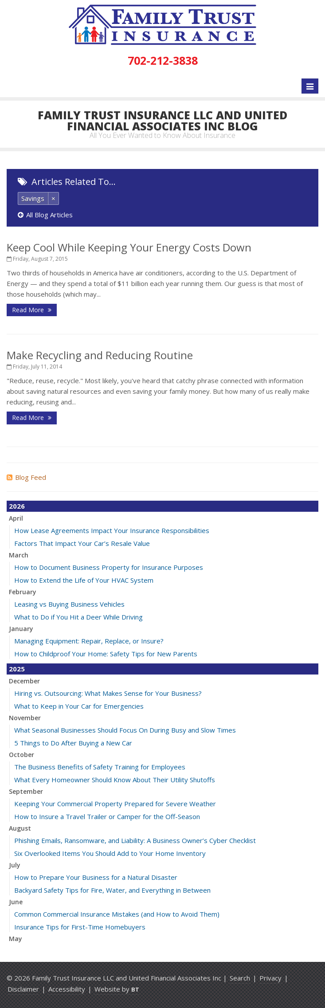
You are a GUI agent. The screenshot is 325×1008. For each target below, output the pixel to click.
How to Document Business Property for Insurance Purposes (108, 567)
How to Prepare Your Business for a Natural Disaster (95, 877)
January (21, 628)
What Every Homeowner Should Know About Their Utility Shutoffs (114, 779)
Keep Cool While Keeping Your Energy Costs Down (129, 247)
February (22, 592)
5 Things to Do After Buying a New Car (73, 742)
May (15, 938)
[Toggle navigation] (310, 86)
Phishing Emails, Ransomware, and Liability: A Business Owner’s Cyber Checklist (135, 840)
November (25, 718)
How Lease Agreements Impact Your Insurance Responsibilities (111, 530)
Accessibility (66, 988)
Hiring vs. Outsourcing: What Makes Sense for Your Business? (108, 693)
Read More (31, 310)
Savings (32, 198)
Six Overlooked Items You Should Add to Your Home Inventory (110, 853)
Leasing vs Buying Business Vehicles (69, 604)
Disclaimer (23, 988)
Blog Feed (26, 477)
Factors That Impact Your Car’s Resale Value (82, 543)
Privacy (270, 977)
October (21, 754)
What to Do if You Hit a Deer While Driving (78, 616)
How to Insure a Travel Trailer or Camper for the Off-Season (107, 816)
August (20, 828)
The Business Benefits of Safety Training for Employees (99, 766)
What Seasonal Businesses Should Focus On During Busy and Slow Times (125, 730)
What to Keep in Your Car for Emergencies (79, 706)
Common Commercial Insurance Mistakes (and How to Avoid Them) (116, 914)
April (16, 518)
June (16, 902)
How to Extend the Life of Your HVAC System (83, 580)
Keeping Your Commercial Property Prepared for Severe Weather (115, 803)
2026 (17, 506)
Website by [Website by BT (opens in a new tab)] (116, 988)
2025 (17, 668)
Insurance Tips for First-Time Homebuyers (79, 926)
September (26, 791)
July (14, 865)
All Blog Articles (45, 214)
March (18, 555)
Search (240, 977)
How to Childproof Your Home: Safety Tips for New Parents (105, 653)
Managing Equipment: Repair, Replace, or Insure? (89, 640)
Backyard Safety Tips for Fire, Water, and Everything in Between (112, 890)
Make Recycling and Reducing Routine (100, 355)
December (24, 681)
